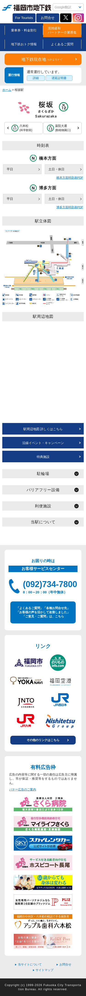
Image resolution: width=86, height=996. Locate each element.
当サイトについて (28, 964)
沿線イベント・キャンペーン (43, 443)
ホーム (6, 90)
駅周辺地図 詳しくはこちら (43, 429)
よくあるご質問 (62, 44)
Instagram (78, 17)
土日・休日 (56, 169)
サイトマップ (43, 970)
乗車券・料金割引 (24, 30)
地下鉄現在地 (41, 59)
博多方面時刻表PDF (69, 207)
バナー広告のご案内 (22, 789)
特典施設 (43, 457)
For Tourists (24, 18)
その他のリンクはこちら (43, 740)
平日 (10, 169)
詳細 (36, 78)
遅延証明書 (59, 78)
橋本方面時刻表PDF (69, 177)
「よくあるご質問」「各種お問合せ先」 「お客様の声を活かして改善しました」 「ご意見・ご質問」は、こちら (43, 612)
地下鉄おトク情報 (24, 44)
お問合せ (48, 18)
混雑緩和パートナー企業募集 (62, 30)
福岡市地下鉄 (26, 8)
